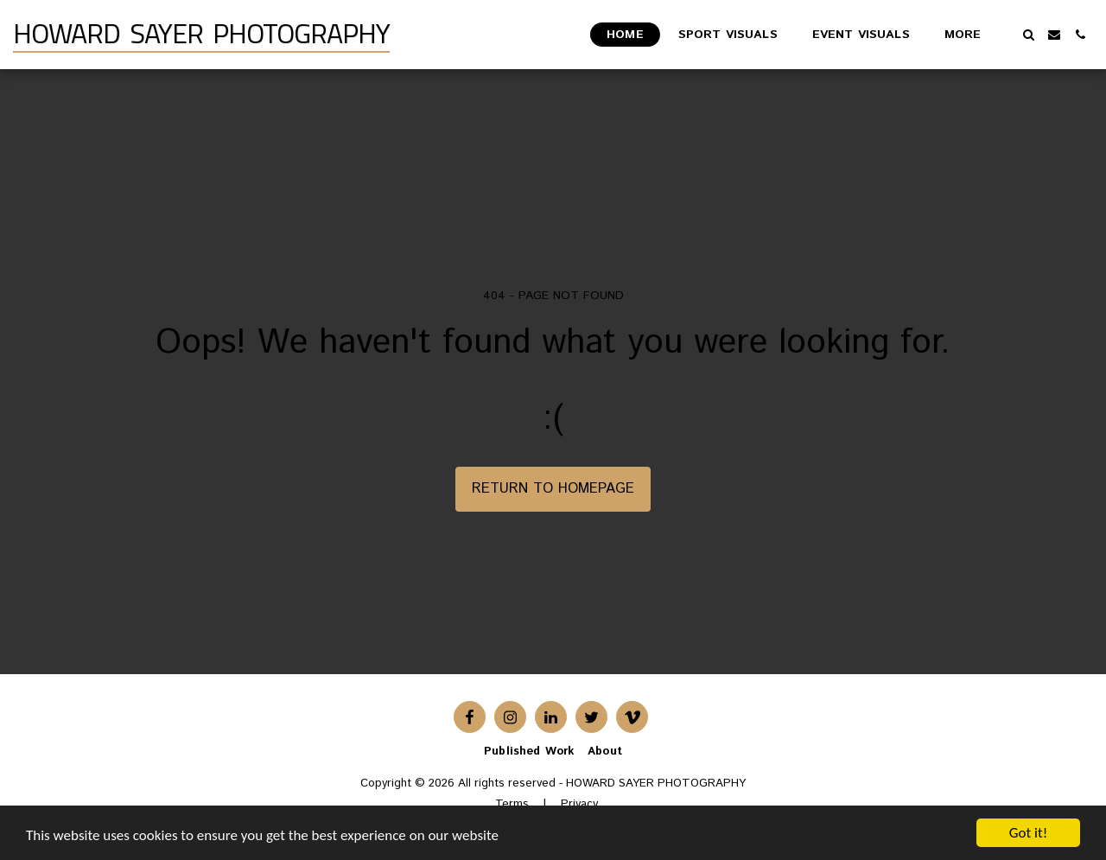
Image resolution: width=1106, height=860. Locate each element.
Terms (512, 804)
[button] (1028, 35)
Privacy (579, 804)
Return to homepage (553, 488)
